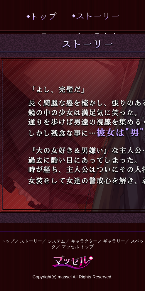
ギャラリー (114, 240)
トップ (7, 240)
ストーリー (31, 240)
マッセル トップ (78, 246)
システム (56, 240)
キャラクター (84, 240)
